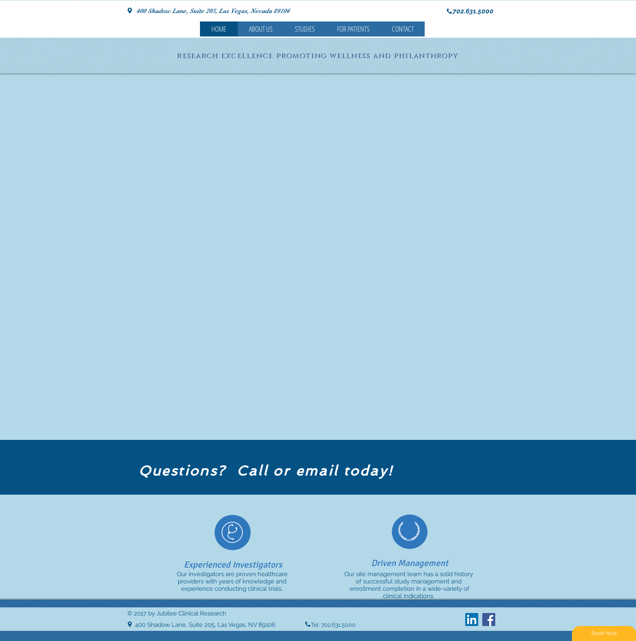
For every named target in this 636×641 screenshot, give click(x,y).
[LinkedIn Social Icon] (471, 619)
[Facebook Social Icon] (488, 619)
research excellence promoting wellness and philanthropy (318, 56)
